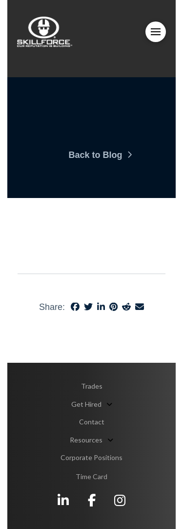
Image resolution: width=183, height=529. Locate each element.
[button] (155, 32)
